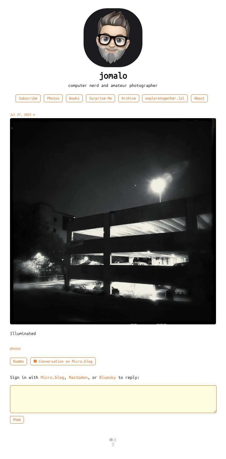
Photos (53, 98)
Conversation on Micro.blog (63, 361)
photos (15, 348)
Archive (129, 98)
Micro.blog (52, 377)
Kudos (18, 361)
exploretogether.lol (165, 98)
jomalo (113, 76)
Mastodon (78, 377)
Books (74, 98)
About (199, 98)
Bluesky (107, 377)
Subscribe (28, 98)
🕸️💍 (113, 443)
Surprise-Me (100, 98)
